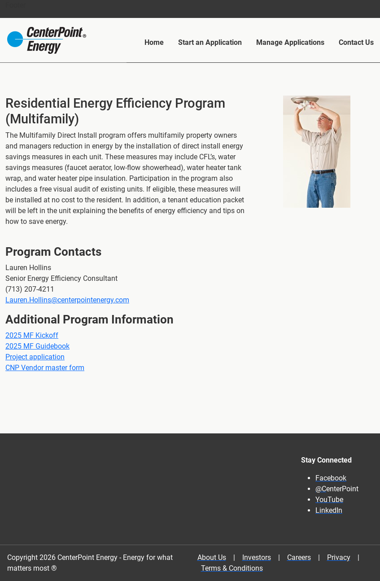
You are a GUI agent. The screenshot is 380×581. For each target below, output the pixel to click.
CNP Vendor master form (44, 367)
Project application (35, 357)
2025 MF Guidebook (37, 346)
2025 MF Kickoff (31, 335)
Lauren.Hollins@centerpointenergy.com (67, 300)
